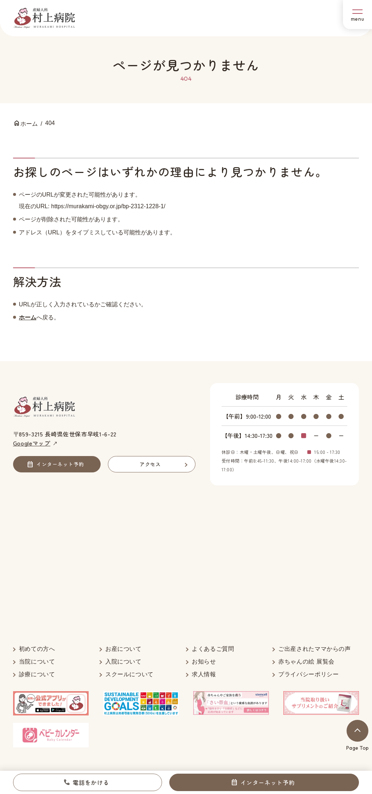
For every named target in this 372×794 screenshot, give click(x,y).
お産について (123, 649)
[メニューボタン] (357, 14)
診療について (37, 674)
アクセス (150, 464)
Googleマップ (31, 443)
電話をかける (91, 782)
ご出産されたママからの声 (314, 649)
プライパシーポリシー (308, 674)
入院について (123, 661)
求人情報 (204, 674)
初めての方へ (37, 649)
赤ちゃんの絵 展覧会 (306, 661)
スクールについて (129, 674)
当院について (37, 661)
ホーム (27, 317)
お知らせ (204, 661)
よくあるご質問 (213, 649)
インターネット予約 (267, 782)
